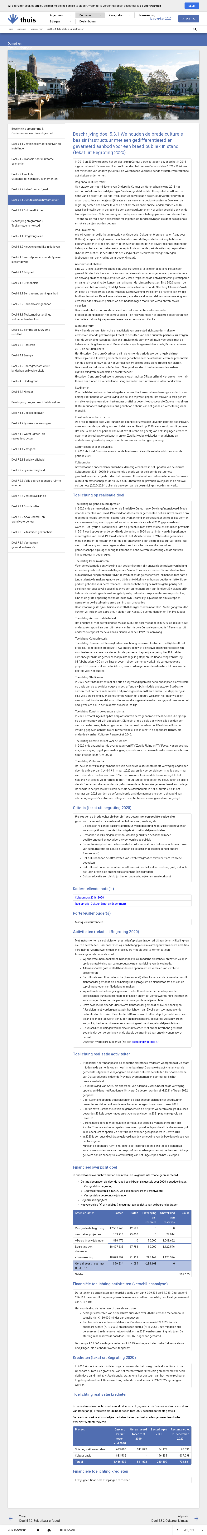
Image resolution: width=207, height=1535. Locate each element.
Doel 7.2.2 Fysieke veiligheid (28, 470)
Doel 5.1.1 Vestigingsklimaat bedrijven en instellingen (36, 146)
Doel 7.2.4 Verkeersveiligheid (29, 495)
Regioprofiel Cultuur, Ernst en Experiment (100, 903)
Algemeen (56, 15)
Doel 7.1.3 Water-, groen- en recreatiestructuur (28, 436)
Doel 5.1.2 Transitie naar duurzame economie (33, 161)
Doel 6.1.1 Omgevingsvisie (27, 236)
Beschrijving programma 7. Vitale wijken (36, 402)
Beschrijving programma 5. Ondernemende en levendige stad (32, 131)
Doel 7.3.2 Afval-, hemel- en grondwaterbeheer (28, 519)
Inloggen (67, 1530)
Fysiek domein (36, 29)
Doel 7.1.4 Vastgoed (24, 449)
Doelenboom (87, 21)
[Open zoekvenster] (195, 29)
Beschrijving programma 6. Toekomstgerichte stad (28, 223)
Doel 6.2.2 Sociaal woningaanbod (31, 304)
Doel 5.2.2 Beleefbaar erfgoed (30, 189)
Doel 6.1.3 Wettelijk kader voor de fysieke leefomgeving (36, 259)
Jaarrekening (146, 15)
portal (191, 19)
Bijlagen (55, 21)
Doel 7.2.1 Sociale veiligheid (28, 459)
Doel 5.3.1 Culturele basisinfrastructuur (65, 29)
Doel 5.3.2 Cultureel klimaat (28, 210)
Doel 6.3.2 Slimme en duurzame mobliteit (31, 332)
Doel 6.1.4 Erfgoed (23, 272)
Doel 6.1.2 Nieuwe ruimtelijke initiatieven (36, 246)
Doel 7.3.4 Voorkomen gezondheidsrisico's (25, 545)
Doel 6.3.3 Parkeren (23, 344)
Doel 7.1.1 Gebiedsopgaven (28, 412)
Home (10, 29)
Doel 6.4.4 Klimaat (22, 391)
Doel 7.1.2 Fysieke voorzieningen (31, 423)
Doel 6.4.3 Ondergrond (25, 381)
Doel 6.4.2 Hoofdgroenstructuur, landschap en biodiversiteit (31, 368)
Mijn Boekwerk (17, 1530)
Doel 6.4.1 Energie (22, 355)
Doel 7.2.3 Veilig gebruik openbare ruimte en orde (36, 483)
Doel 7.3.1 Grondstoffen (26, 506)
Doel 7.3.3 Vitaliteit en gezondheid (32, 532)
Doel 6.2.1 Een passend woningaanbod (35, 293)
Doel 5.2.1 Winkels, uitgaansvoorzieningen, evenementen (35, 176)
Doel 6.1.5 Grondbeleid (25, 282)
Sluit (191, 5)
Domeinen (86, 15)
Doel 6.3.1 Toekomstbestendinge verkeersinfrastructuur (31, 317)
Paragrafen (116, 15)
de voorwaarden (150, 5)
